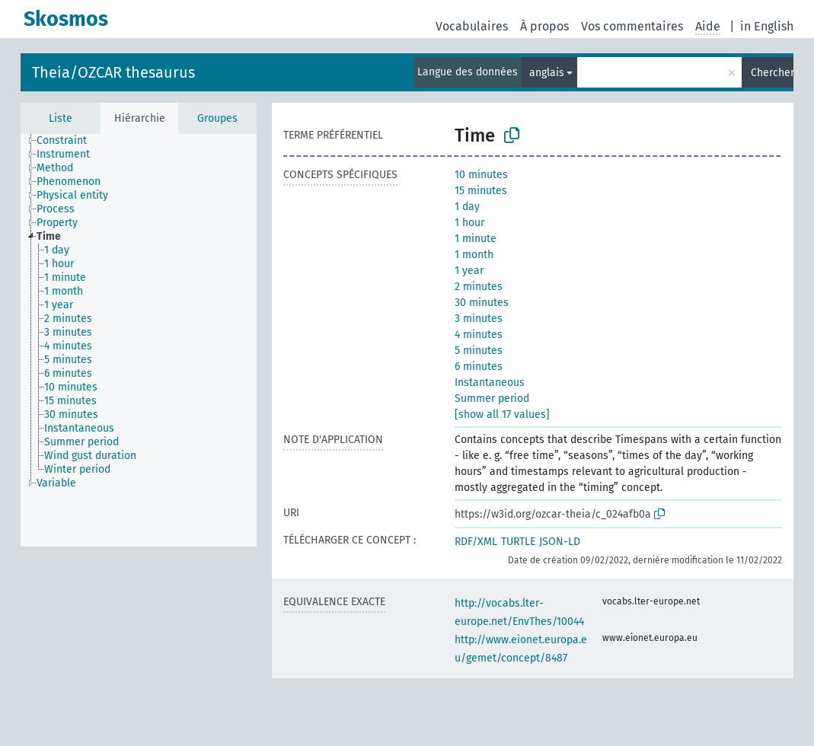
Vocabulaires (472, 26)
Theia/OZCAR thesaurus (113, 72)
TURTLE (518, 541)
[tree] (139, 340)
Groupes (217, 118)
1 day (467, 206)
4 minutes (479, 334)
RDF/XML (476, 541)
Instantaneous (490, 382)
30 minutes (482, 302)
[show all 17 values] (502, 414)
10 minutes (481, 174)
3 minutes (479, 318)
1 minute (475, 238)
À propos (544, 26)
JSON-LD (559, 541)
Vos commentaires (632, 26)
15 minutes (481, 190)
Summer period (492, 398)
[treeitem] (68, 141)
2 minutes (479, 286)
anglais (546, 72)
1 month (474, 254)
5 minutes (479, 350)
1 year (469, 270)
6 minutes (479, 366)
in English (766, 26)
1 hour (469, 222)
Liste (60, 118)
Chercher (772, 72)
